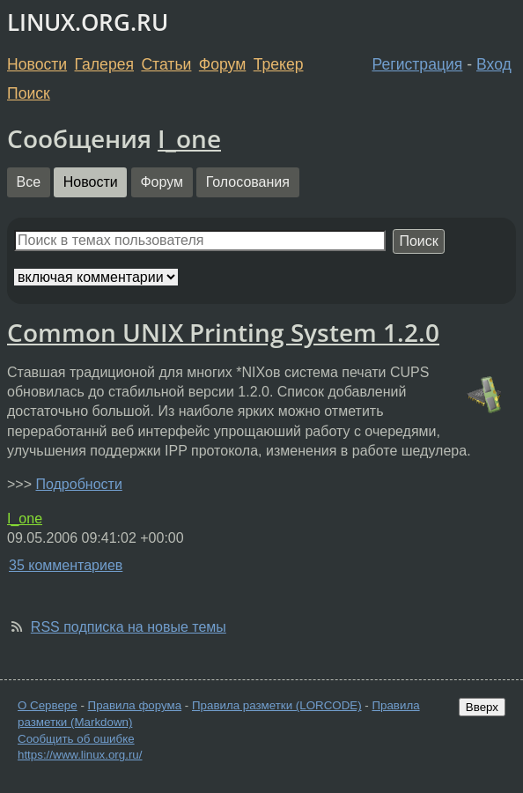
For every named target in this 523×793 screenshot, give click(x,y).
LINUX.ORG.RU (87, 22)
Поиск (28, 93)
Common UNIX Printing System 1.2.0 (223, 332)
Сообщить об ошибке (76, 738)
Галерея (104, 64)
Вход (494, 64)
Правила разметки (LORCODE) (277, 705)
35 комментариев (65, 565)
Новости (37, 64)
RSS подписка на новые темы (128, 626)
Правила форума (135, 705)
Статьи (166, 64)
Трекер (279, 64)
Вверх (482, 707)
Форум (222, 64)
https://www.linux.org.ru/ (80, 754)
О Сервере (47, 705)
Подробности (78, 484)
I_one (189, 138)
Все (29, 181)
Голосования (248, 181)
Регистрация (417, 64)
